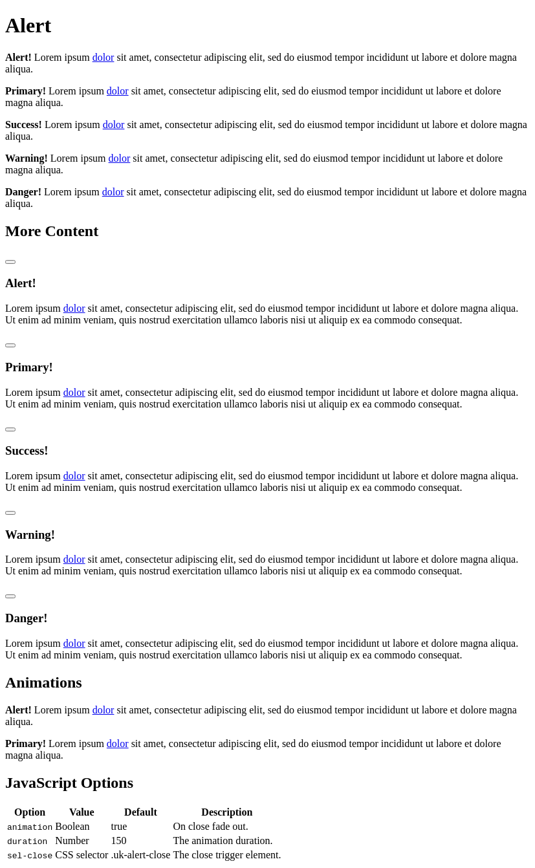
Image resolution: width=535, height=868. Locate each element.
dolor (104, 57)
